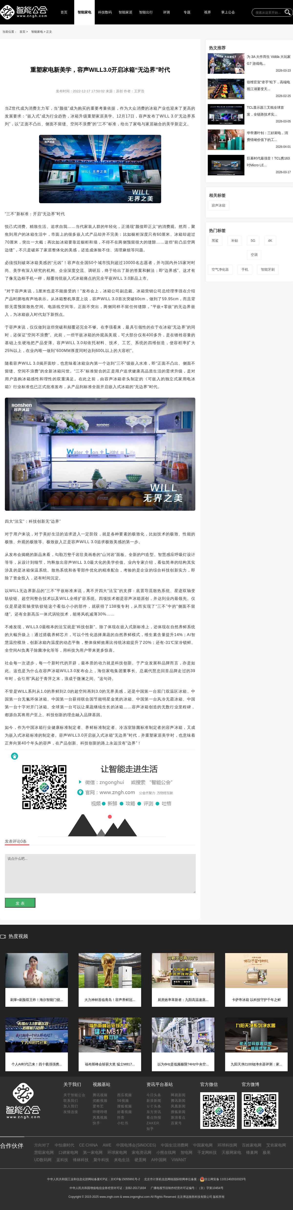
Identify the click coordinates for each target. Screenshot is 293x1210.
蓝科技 (62, 1160)
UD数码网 (43, 1160)
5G (253, 241)
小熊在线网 (166, 1152)
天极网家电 (231, 1152)
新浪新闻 (153, 1101)
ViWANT (178, 1160)
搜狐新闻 (178, 1112)
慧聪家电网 (44, 1152)
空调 (254, 255)
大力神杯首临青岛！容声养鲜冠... (109, 1000)
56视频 (123, 1101)
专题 (187, 12)
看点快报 (153, 1117)
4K (270, 241)
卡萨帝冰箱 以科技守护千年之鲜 (256, 1000)
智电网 (186, 1152)
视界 (207, 12)
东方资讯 (153, 1112)
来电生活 (122, 1160)
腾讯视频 (100, 1095)
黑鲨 (215, 241)
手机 (244, 269)
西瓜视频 (124, 1095)
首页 (64, 12)
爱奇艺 (98, 1106)
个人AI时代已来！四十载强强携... (36, 1064)
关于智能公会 (74, 1095)
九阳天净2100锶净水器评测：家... (256, 1064)
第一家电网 (93, 1152)
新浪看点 (178, 1117)
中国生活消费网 (174, 1145)
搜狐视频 (124, 1106)
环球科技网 (227, 1145)
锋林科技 (81, 1160)
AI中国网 (159, 1160)
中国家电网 (203, 1145)
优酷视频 (100, 1101)
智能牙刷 (268, 269)
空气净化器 (220, 269)
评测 (166, 12)
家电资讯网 (141, 1152)
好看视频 (124, 1112)
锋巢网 (252, 1152)
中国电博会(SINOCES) (136, 1145)
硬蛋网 (140, 1160)
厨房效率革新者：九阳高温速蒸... (183, 1000)
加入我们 (70, 1106)
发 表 (20, 903)
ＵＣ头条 (153, 1106)
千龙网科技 (207, 1152)
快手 (96, 1123)
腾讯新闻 (178, 1101)
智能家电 (84, 12)
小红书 (122, 1123)
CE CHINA (88, 1145)
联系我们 (70, 1101)
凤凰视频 (100, 1117)
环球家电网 (117, 1152)
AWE (107, 1145)
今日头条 (153, 1095)
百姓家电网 (252, 1145)
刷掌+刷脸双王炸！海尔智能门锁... (36, 1000)
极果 (267, 1152)
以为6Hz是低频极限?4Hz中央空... (183, 1064)
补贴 (234, 241)
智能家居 (125, 12)
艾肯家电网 (276, 1145)
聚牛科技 (101, 1160)
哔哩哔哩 (100, 1112)
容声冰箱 (218, 205)
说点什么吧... (100, 873)
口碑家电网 (68, 1152)
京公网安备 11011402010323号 (223, 1179)
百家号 (176, 1123)
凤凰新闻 (178, 1106)
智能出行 (146, 12)
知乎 (150, 1129)
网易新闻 (178, 1095)
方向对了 (42, 1145)
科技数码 (105, 12)
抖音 (121, 1117)
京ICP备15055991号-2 (125, 1179)
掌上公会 (228, 12)
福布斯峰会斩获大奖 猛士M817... (110, 1064)
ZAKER (152, 1123)
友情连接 (70, 1112)
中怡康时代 (64, 1145)
